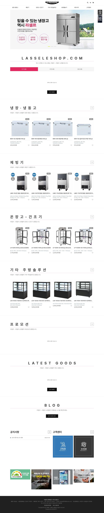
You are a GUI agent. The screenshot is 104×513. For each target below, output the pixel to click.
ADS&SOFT (54, 509)
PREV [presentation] (13, 30)
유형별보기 (64, 7)
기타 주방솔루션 (52, 7)
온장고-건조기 (39, 7)
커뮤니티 (76, 7)
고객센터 (89, 7)
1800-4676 (40, 501)
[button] (49, 46)
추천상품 (52, 69)
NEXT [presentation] (90, 30)
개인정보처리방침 (47, 505)
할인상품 (80, 69)
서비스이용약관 (56, 505)
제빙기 (27, 7)
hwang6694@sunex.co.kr (66, 501)
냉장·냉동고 (15, 7)
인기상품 (24, 69)
